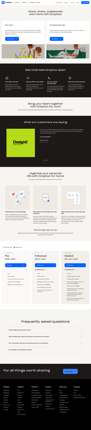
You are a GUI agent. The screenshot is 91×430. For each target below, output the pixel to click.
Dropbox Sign (20, 404)
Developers (62, 400)
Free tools (5, 409)
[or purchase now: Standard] (70, 269)
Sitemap (48, 406)
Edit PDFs (33, 402)
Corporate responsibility (79, 397)
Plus (18, 390)
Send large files (35, 390)
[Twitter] (4, 420)
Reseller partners (64, 407)
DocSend (19, 402)
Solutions (5, 400)
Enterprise (19, 397)
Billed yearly (17, 247)
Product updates (21, 414)
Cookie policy (49, 397)
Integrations (6, 395)
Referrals (62, 404)
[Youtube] (10, 420)
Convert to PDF (35, 407)
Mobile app (6, 392)
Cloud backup (34, 400)
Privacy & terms (49, 395)
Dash (18, 400)
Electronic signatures (36, 404)
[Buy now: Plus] (15, 265)
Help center (48, 390)
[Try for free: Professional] (45, 265)
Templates (5, 407)
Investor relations (78, 395)
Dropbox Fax (20, 409)
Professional (20, 392)
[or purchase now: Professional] (40, 269)
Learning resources (50, 408)
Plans (18, 412)
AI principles (49, 404)
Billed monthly (7, 247)
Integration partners (64, 409)
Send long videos (35, 392)
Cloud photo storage (36, 395)
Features (5, 397)
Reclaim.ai (19, 407)
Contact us (48, 392)
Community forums (64, 402)
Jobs (75, 392)
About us (76, 390)
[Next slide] (49, 160)
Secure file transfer (36, 397)
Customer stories (64, 395)
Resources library (64, 397)
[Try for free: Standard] (75, 265)
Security (5, 402)
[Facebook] (7, 420)
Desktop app (6, 390)
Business (19, 395)
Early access (6, 404)
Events (61, 392)
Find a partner (63, 412)
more (45, 223)
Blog (61, 390)
